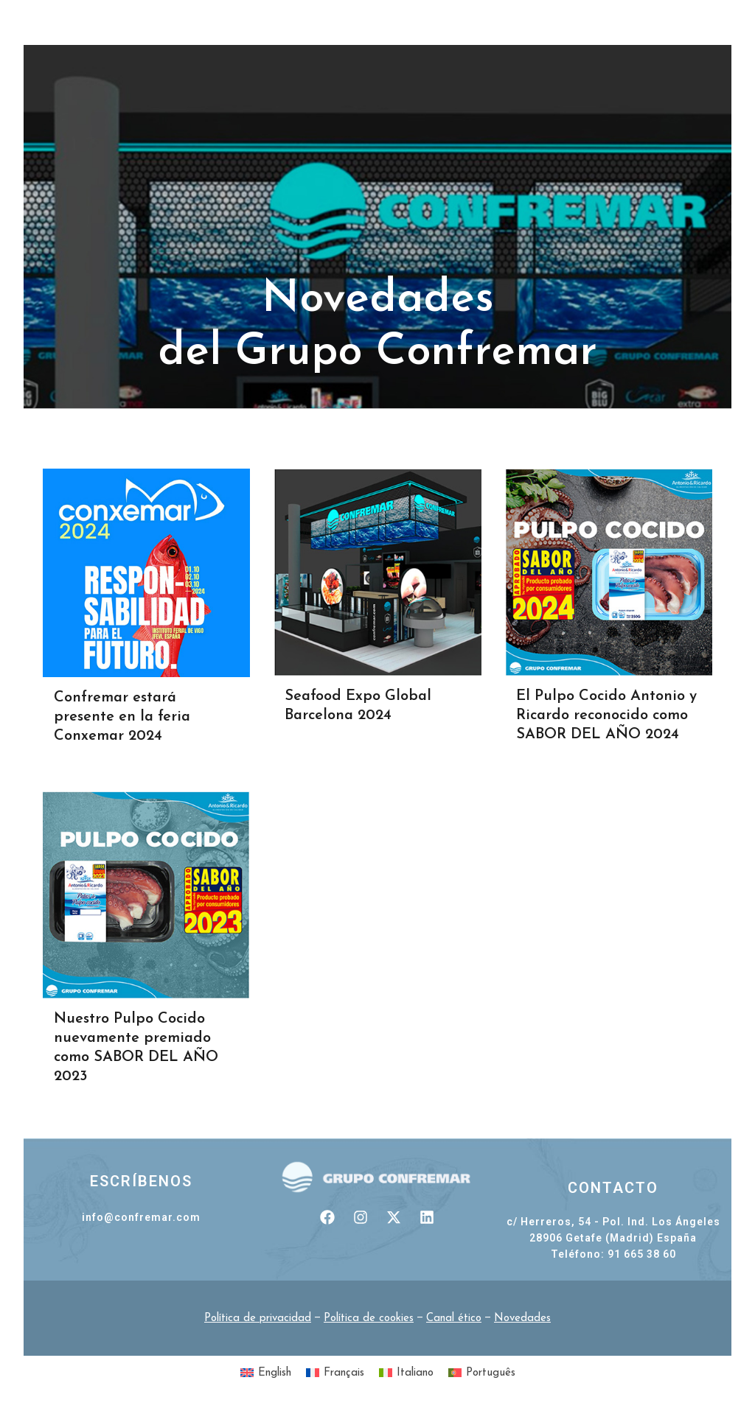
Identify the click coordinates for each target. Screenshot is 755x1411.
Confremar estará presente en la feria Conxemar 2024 (122, 716)
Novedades (522, 1318)
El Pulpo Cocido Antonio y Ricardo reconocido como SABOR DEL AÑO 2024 (606, 715)
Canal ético (453, 1318)
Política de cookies (369, 1318)
